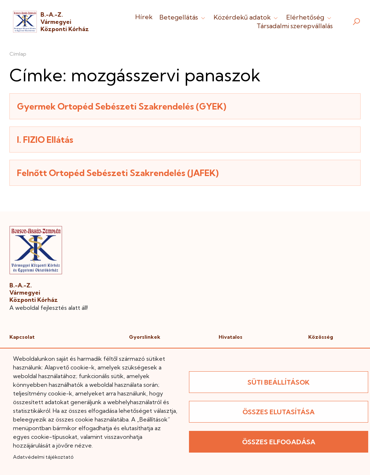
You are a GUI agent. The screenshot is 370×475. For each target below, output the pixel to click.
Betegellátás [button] (183, 17)
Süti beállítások (279, 382)
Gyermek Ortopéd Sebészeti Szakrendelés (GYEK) (121, 106)
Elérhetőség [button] (309, 17)
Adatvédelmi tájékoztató (43, 457)
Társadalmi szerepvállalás (295, 26)
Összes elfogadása (278, 442)
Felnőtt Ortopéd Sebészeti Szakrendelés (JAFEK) (118, 172)
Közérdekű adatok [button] (246, 17)
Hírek (143, 17)
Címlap (17, 54)
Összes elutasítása (278, 412)
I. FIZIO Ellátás (45, 139)
